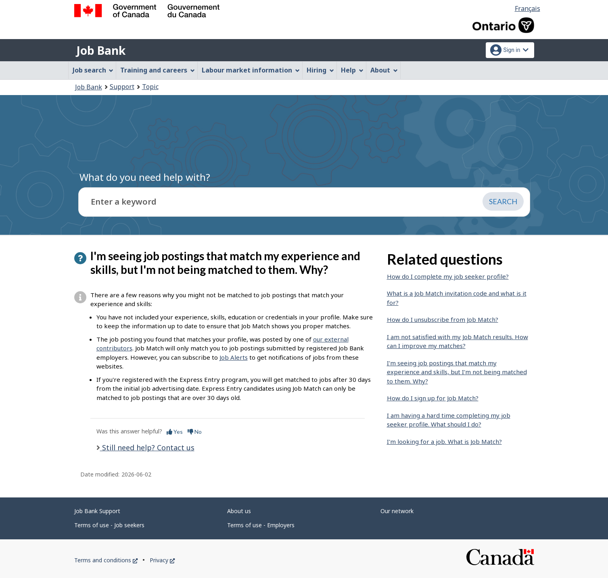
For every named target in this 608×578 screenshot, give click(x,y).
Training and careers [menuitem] (157, 70)
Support (122, 86)
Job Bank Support (97, 511)
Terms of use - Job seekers (109, 525)
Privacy (162, 560)
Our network (397, 511)
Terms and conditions (106, 560)
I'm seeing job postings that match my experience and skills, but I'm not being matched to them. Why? (457, 372)
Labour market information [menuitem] (251, 70)
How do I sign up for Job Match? (432, 398)
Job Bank (100, 50)
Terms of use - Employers (261, 525)
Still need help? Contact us (147, 447)
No (195, 431)
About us (239, 511)
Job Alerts (233, 357)
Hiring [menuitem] (320, 70)
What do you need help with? (144, 177)
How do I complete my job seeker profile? (448, 276)
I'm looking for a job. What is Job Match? (444, 441)
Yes (175, 431)
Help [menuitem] (352, 70)
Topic (150, 86)
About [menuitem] (384, 70)
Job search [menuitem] (93, 70)
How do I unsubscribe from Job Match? (442, 319)
